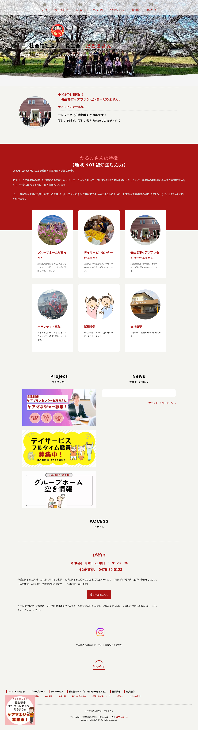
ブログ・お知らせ (61, 7)
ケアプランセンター (118, 7)
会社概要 (48, 695)
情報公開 (62, 695)
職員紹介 (130, 690)
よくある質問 (135, 695)
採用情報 (135, 7)
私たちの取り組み (79, 695)
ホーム (44, 7)
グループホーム (80, 7)
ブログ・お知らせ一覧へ (162, 403)
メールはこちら (99, 594)
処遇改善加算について (101, 695)
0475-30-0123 (110, 570)
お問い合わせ (150, 7)
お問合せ (119, 695)
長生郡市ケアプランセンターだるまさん (87, 690)
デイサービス (98, 7)
